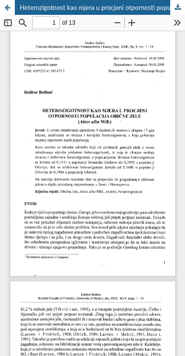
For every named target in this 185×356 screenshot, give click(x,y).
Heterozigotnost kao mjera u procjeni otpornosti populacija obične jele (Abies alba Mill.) (102, 7)
